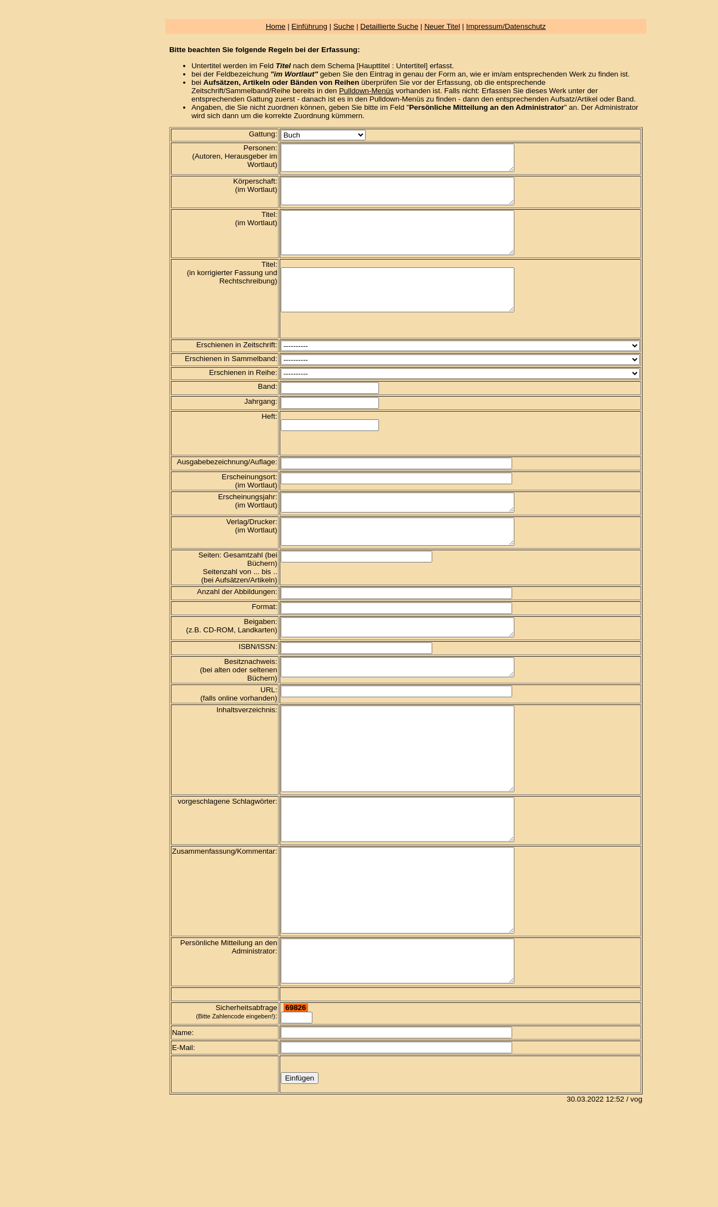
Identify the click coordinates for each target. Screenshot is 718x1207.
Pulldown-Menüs (366, 91)
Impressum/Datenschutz (506, 26)
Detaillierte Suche (389, 26)
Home (276, 26)
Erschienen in (218, 371)
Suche (344, 26)
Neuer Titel (442, 26)
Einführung (309, 26)
